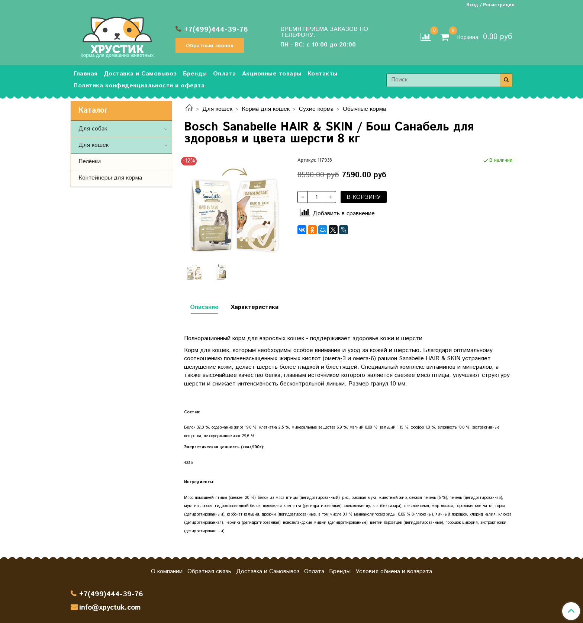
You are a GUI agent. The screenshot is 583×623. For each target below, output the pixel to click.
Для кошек (217, 109)
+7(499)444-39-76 (216, 30)
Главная (86, 74)
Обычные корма (364, 109)
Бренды (195, 74)
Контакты (322, 74)
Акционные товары (272, 74)
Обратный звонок (209, 45)
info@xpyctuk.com (110, 608)
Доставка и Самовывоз (140, 74)
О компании (167, 571)
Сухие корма (316, 109)
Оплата (224, 74)
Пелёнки (89, 161)
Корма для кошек (266, 109)
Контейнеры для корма (110, 178)
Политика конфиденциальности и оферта (139, 85)
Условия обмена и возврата (393, 571)
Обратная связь (209, 571)
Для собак (92, 129)
